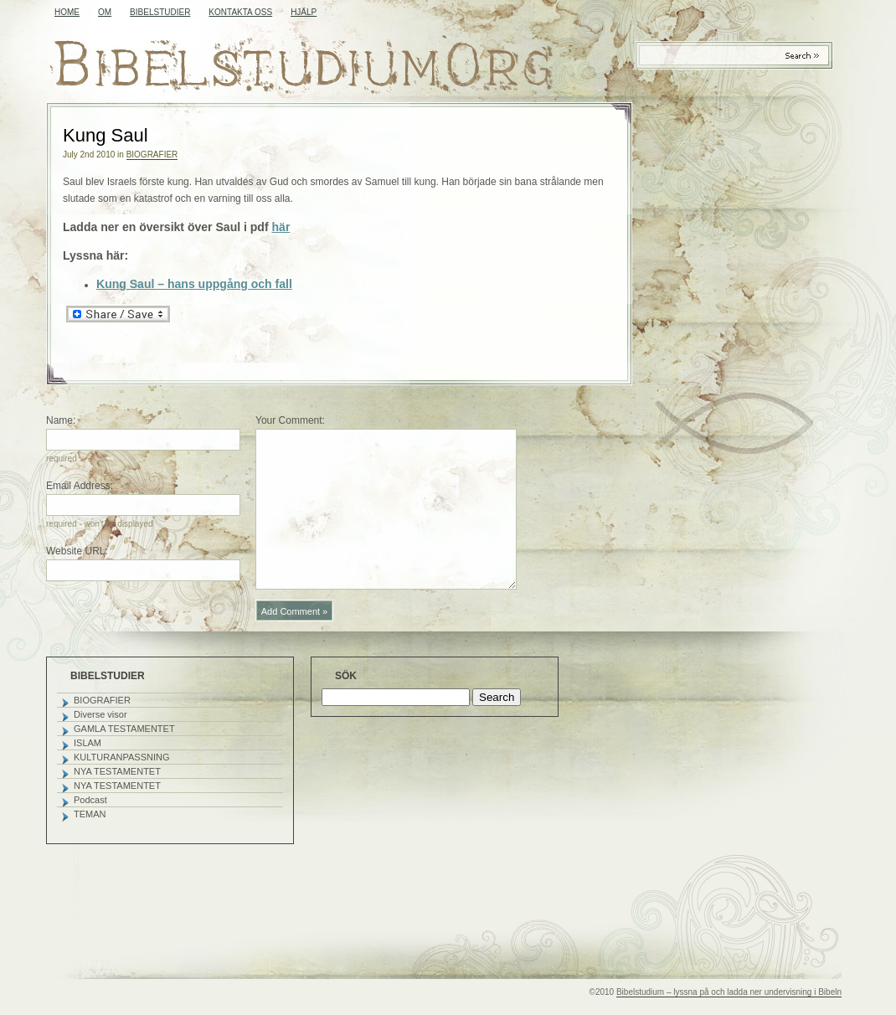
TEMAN (90, 814)
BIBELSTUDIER (160, 12)
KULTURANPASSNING (122, 757)
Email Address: (79, 486)
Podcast (90, 800)
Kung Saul (105, 135)
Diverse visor (100, 714)
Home (67, 12)
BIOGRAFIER (152, 154)
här (281, 227)
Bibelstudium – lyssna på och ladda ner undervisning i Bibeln (729, 992)
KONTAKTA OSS (240, 12)
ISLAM (87, 743)
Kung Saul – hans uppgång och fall (194, 284)
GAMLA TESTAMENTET (124, 729)
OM (104, 12)
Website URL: (77, 551)
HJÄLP (304, 12)
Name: (60, 420)
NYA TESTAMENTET (117, 771)
